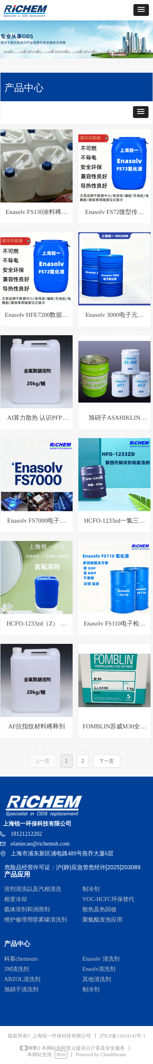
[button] (141, 10)
